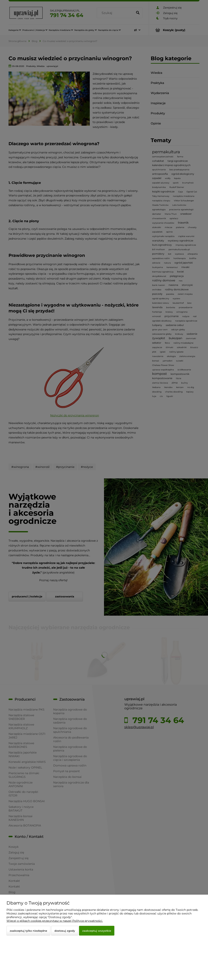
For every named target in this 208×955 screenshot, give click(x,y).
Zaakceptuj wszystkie (96, 930)
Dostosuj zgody (64, 930)
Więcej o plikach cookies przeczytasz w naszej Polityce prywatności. (54, 921)
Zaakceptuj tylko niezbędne (28, 930)
